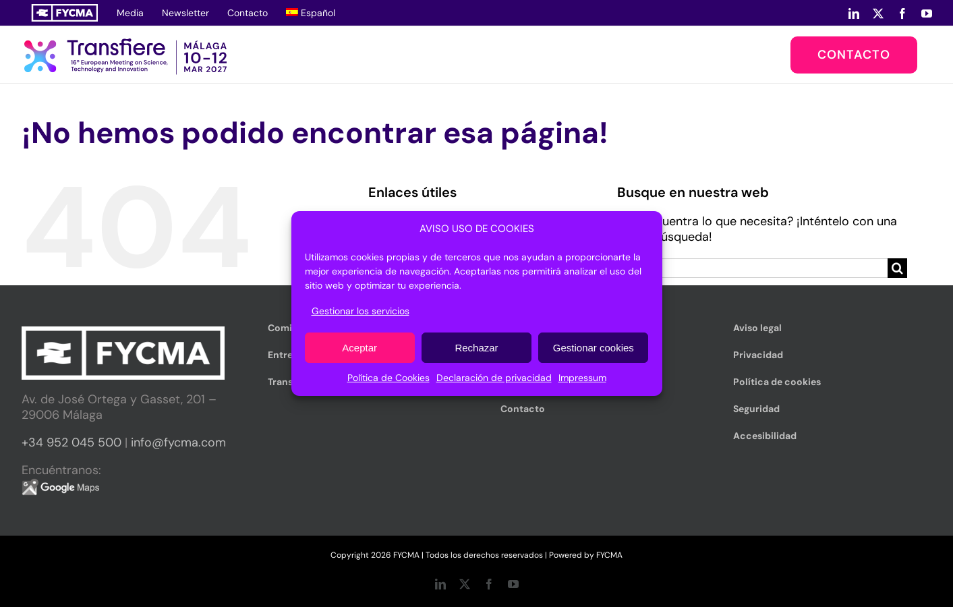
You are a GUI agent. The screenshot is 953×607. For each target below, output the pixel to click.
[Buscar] (897, 268)
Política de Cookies (388, 378)
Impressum (582, 378)
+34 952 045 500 (71, 442)
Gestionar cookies (593, 347)
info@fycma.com (178, 442)
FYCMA (609, 555)
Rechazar (476, 347)
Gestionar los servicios (360, 311)
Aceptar (359, 347)
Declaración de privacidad (494, 378)
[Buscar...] (752, 268)
